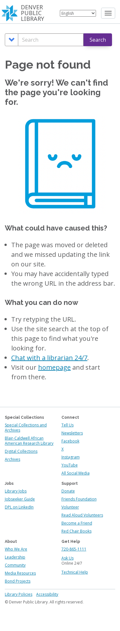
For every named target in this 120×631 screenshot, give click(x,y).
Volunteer (70, 507)
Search (98, 39)
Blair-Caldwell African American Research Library (29, 440)
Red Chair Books (76, 531)
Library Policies (18, 594)
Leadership (15, 557)
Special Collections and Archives (26, 427)
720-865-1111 (73, 549)
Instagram (70, 457)
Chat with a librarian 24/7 (49, 357)
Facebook (70, 441)
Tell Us (67, 425)
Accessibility (47, 594)
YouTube (69, 465)
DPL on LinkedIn (19, 507)
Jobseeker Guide (20, 499)
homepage (54, 367)
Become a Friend (76, 523)
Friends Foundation (79, 499)
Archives (12, 459)
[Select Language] (78, 13)
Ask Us (67, 558)
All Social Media (75, 473)
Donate (68, 491)
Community (15, 565)
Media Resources (20, 573)
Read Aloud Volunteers (82, 515)
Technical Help (74, 572)
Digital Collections (21, 451)
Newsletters (72, 433)
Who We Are (16, 549)
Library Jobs (16, 491)
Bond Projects (17, 581)
